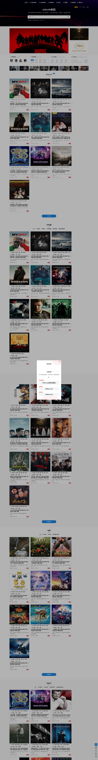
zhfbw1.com (49, 389)
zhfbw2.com (49, 394)
